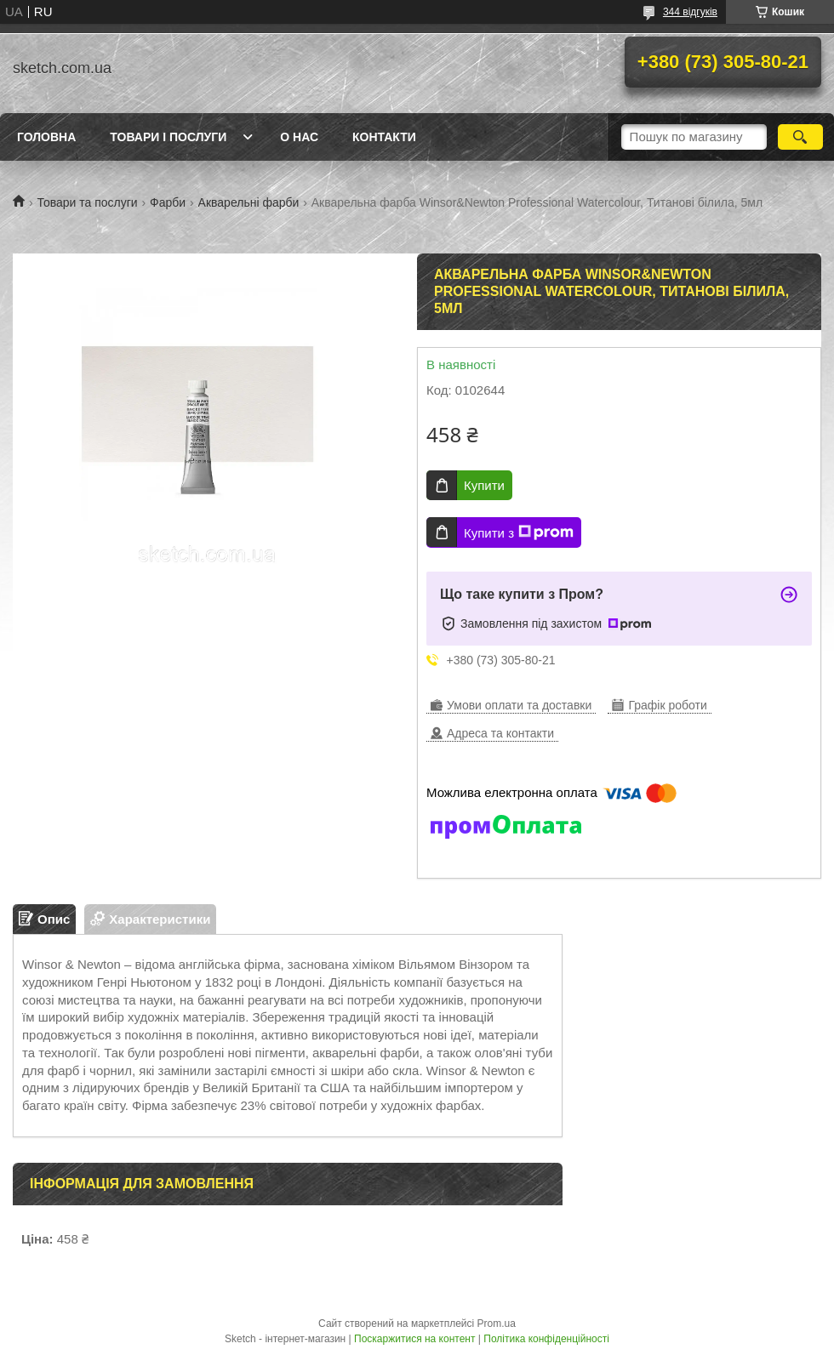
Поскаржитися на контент (414, 1339)
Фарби (168, 202)
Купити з (519, 532)
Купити (484, 485)
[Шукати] (800, 137)
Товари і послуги (168, 137)
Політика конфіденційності (546, 1339)
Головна (46, 137)
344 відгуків (690, 12)
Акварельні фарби (249, 202)
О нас (299, 137)
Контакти (384, 137)
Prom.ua (496, 1323)
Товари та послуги (87, 202)
